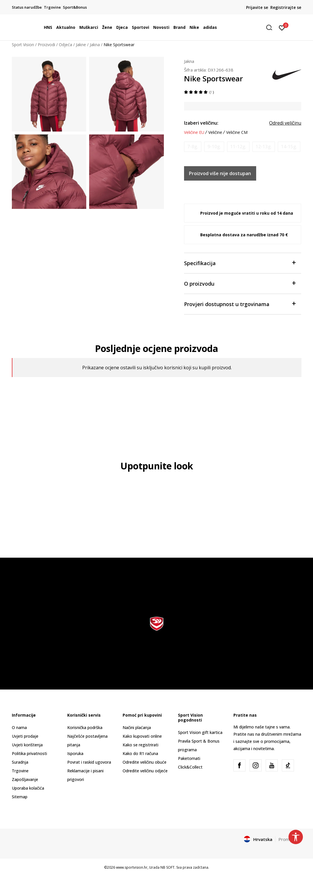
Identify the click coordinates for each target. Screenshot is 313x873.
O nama (19, 727)
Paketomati (189, 758)
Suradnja (20, 762)
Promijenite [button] (289, 839)
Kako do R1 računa (140, 753)
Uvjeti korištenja (27, 745)
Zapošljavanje (25, 779)
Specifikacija (240, 263)
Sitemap (19, 796)
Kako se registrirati (140, 745)
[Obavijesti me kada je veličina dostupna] (192, 147)
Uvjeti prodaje (25, 736)
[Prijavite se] (282, 27)
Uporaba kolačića (28, 788)
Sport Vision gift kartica (200, 732)
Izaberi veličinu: (201, 122)
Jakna (95, 44)
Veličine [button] (215, 132)
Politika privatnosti (29, 753)
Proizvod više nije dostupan (220, 173)
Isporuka (75, 753)
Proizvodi (46, 44)
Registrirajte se (285, 7)
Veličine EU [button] (194, 132)
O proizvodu (240, 283)
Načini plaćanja (137, 727)
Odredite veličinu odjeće (145, 770)
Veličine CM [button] (237, 132)
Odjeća (65, 44)
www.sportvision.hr (131, 867)
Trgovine (20, 770)
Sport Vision (23, 44)
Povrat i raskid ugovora (89, 762)
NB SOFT (167, 867)
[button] (271, 28)
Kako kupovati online (142, 736)
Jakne (81, 44)
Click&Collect (190, 767)
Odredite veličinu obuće (144, 762)
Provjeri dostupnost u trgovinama (240, 304)
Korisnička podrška (84, 727)
